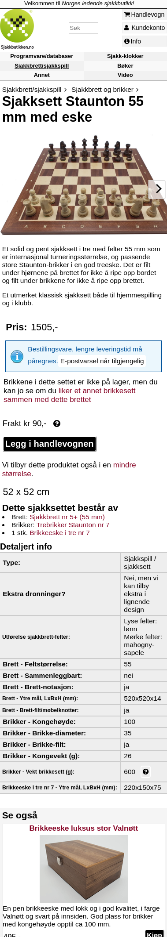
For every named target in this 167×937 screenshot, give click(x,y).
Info (132, 41)
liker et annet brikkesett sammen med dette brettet (70, 389)
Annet (42, 75)
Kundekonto (144, 27)
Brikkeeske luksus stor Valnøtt (83, 822)
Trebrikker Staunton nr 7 (72, 518)
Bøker (125, 65)
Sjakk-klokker (125, 56)
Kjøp (154, 929)
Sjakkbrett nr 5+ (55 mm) (67, 510)
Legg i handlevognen (49, 437)
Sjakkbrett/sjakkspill (42, 65)
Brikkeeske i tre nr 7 (60, 526)
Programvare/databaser (41, 56)
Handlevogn (144, 14)
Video (125, 75)
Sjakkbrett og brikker (102, 89)
